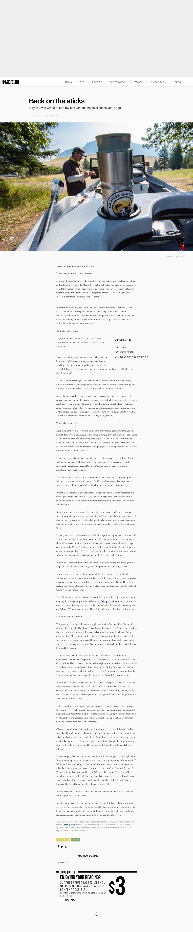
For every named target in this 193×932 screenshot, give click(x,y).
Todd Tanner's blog (65, 856)
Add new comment (89, 856)
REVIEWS (97, 82)
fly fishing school (106, 601)
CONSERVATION (118, 82)
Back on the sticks (56, 101)
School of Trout (69, 825)
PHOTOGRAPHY (158, 82)
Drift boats (120, 347)
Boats (76, 840)
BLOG (178, 82)
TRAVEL (138, 82)
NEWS (68, 82)
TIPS (81, 82)
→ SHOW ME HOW (69, 900)
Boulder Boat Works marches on (132, 356)
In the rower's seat (124, 352)
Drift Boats (63, 840)
